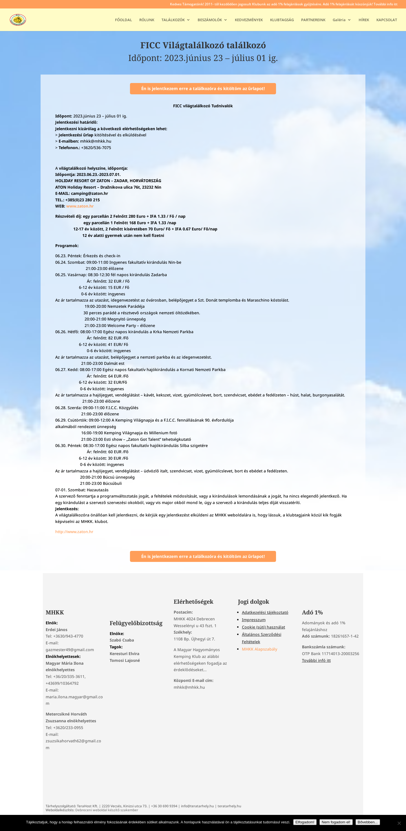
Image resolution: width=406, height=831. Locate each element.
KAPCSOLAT (386, 20)
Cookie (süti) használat (263, 627)
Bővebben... (368, 822)
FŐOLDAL (123, 20)
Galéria (339, 20)
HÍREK (364, 20)
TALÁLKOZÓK (173, 20)
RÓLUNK (146, 20)
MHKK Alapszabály (259, 649)
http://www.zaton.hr (74, 531)
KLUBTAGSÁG (282, 20)
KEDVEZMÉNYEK (249, 20)
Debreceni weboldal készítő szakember (106, 810)
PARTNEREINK (313, 20)
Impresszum (254, 619)
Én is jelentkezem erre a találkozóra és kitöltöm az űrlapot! (203, 88)
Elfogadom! (304, 822)
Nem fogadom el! (336, 822)
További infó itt (316, 660)
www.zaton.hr (79, 206)
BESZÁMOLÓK (210, 20)
